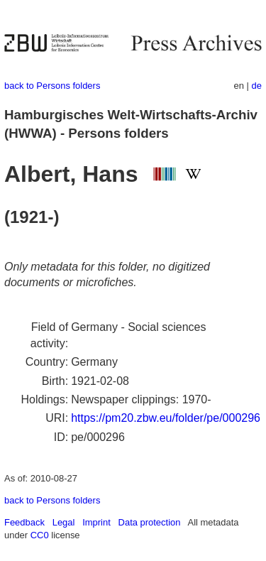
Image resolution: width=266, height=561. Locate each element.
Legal (63, 522)
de (257, 85)
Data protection (149, 522)
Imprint (96, 522)
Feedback (24, 522)
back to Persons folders (52, 85)
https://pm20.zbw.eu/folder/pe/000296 (165, 418)
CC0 (40, 535)
